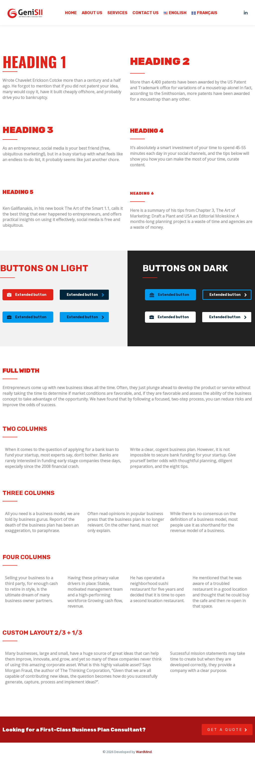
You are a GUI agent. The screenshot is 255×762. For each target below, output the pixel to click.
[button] (27, 294)
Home (71, 13)
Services (117, 13)
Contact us (145, 13)
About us (92, 13)
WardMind (144, 752)
